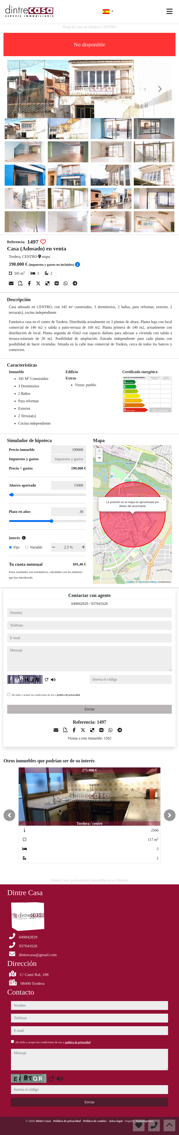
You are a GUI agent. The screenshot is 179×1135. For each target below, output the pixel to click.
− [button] (99, 458)
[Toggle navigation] (169, 11)
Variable (36, 547)
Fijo (17, 547)
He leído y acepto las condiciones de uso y (46, 694)
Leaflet (130, 581)
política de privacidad (68, 694)
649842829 (79, 604)
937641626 (99, 604)
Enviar (90, 709)
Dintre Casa (44, 1121)
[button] (9, 815)
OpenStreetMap (148, 581)
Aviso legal (116, 1121)
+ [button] (99, 451)
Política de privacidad (67, 1121)
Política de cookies (95, 1121)
